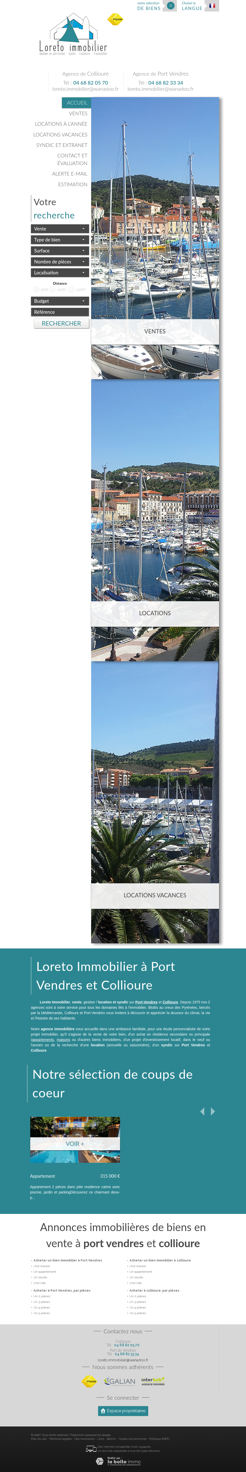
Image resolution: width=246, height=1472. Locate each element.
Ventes (78, 113)
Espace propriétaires (123, 1410)
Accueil (77, 103)
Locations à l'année (61, 124)
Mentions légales (60, 1439)
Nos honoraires (84, 1439)
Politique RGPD (159, 1439)
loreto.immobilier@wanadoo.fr (85, 89)
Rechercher (61, 323)
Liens (100, 1439)
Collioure (170, 1002)
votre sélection (149, 6)
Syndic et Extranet (62, 145)
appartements (43, 1040)
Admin (111, 1439)
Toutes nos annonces (132, 1439)
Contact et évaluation (72, 159)
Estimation (72, 184)
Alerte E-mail (70, 174)
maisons (63, 1040)
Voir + (75, 1143)
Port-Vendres (146, 1002)
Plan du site (39, 1439)
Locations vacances (60, 134)
